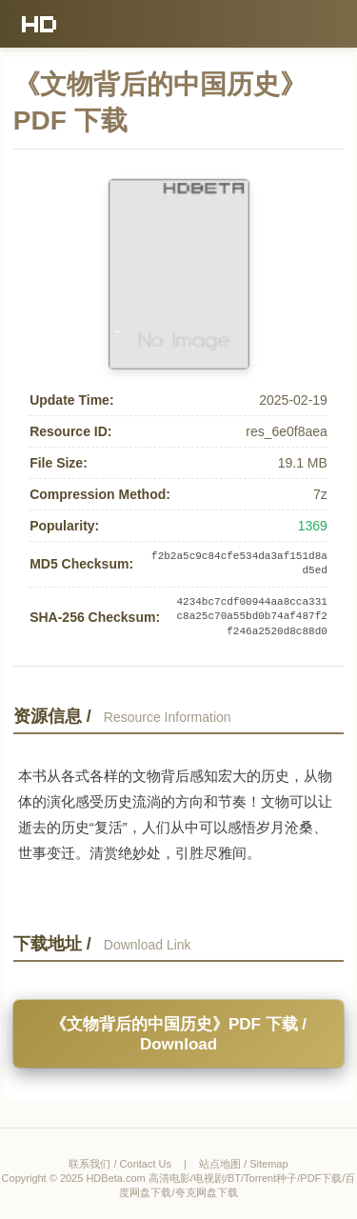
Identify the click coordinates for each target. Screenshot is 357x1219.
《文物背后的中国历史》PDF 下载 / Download (178, 1034)
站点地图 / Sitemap (243, 1163)
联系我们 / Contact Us (120, 1163)
